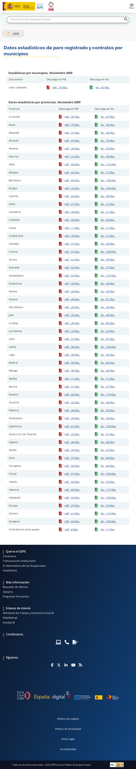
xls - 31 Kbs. (108, 434)
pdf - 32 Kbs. (72, 283)
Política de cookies (68, 718)
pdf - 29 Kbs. (72, 307)
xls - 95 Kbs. (108, 410)
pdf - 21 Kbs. (72, 204)
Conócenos (9, 556)
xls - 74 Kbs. (108, 140)
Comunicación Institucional (19, 561)
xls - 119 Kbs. (108, 394)
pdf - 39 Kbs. (72, 323)
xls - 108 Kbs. (108, 251)
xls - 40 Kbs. (108, 156)
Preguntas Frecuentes (16, 596)
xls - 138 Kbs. (108, 180)
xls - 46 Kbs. (108, 402)
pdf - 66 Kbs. (72, 394)
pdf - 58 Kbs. (72, 347)
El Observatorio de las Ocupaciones (24, 565)
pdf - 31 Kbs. (72, 132)
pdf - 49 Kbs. (72, 299)
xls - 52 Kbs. (108, 450)
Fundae (7, 622)
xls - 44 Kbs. (108, 132)
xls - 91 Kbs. (108, 299)
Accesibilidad (68, 749)
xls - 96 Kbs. (108, 442)
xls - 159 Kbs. (108, 426)
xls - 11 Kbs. (108, 228)
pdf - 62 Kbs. (72, 196)
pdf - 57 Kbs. (72, 251)
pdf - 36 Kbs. (72, 370)
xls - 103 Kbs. (108, 497)
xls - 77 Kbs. (108, 172)
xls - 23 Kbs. (108, 331)
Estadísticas (10, 570)
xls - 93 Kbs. (108, 481)
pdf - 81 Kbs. (72, 426)
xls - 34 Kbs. (108, 418)
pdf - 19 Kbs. (72, 124)
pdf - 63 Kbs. (72, 521)
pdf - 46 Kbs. (72, 442)
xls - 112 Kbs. (108, 164)
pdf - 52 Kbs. (72, 172)
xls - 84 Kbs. (108, 458)
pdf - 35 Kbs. (60, 87)
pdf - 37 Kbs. (72, 458)
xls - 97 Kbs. (108, 339)
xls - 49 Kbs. (108, 315)
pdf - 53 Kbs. (72, 275)
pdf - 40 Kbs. (72, 220)
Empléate (8, 617)
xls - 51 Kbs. (108, 212)
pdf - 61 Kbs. (72, 259)
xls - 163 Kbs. (108, 188)
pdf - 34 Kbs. (72, 212)
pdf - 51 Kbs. (72, 473)
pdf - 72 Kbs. (72, 188)
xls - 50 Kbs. (108, 148)
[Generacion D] (68, 695)
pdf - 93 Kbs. (72, 180)
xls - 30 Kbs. (108, 124)
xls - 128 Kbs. (108, 521)
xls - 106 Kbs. (108, 473)
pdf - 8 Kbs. (72, 529)
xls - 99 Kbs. (108, 196)
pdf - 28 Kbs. (72, 354)
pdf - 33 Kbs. (72, 148)
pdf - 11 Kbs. (72, 228)
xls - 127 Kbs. (108, 275)
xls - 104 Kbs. (108, 347)
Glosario (8, 591)
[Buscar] (68, 19)
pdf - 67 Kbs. (72, 140)
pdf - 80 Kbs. (72, 489)
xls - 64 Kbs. (108, 220)
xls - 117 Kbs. (108, 489)
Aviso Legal (68, 739)
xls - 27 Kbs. (108, 204)
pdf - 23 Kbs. (72, 434)
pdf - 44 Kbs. (72, 410)
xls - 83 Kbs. (108, 362)
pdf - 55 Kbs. (72, 164)
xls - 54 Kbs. (108, 505)
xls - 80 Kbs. (108, 323)
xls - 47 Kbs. (103, 87)
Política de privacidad (68, 729)
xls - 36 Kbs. (108, 307)
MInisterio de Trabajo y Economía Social (27, 613)
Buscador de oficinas (15, 587)
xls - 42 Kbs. (108, 291)
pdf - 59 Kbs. (72, 362)
